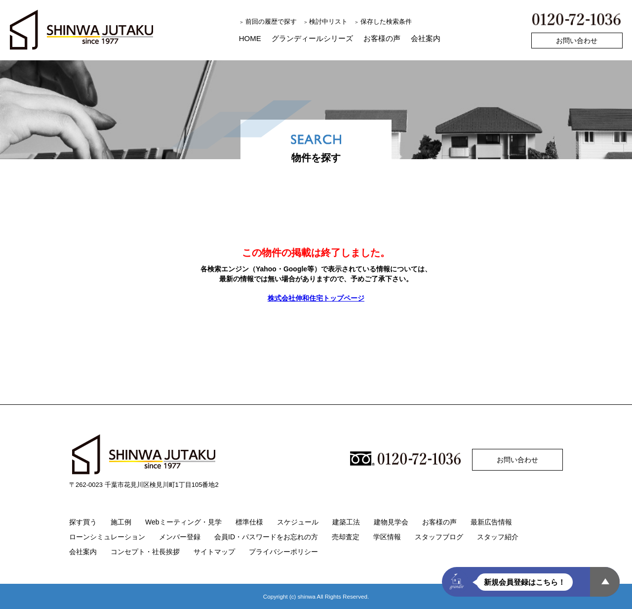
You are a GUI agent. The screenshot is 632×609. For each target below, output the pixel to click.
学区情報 (387, 537)
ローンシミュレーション (107, 537)
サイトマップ (214, 552)
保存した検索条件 (386, 21)
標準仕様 (249, 522)
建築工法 (346, 522)
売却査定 (345, 537)
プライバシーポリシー (283, 552)
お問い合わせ (576, 40)
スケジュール (297, 522)
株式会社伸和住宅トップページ (316, 298)
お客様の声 (381, 38)
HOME (250, 38)
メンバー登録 (179, 537)
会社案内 (425, 38)
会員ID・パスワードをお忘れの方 (266, 537)
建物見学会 (391, 522)
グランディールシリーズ (312, 38)
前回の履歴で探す (271, 21)
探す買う (83, 522)
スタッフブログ (439, 537)
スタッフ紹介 (497, 537)
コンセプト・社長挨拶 (145, 552)
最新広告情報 (491, 522)
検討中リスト (328, 21)
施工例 (121, 522)
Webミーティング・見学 (183, 522)
